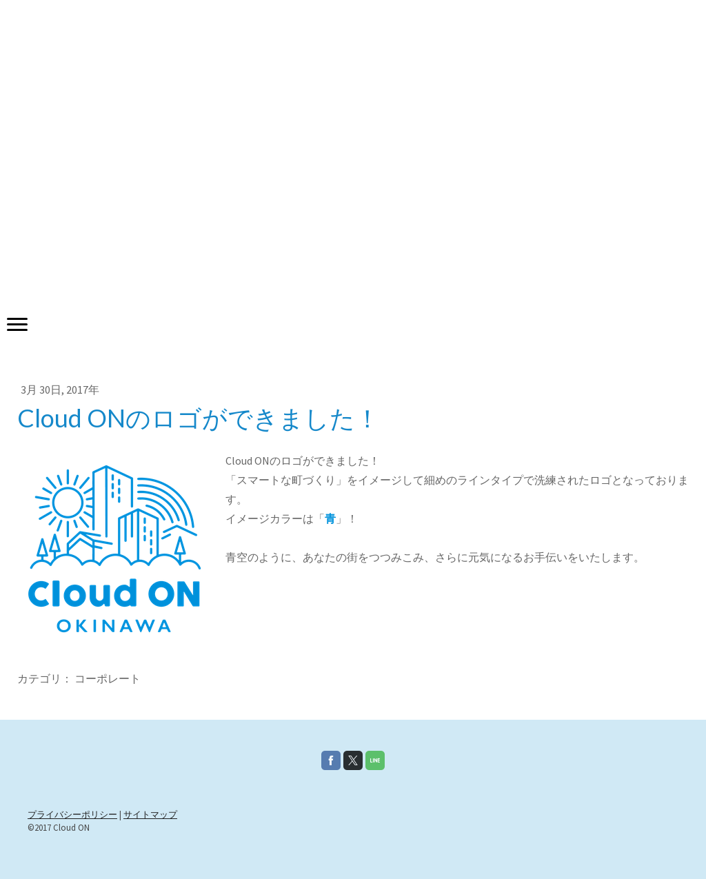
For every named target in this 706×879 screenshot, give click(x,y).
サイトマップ (150, 814)
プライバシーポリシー (72, 814)
